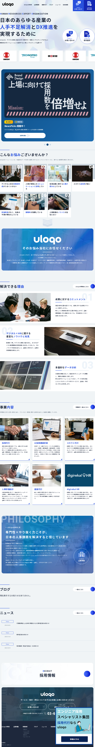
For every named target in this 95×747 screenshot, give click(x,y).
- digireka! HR (26, 736)
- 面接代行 (25, 734)
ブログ (51, 5)
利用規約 (3, 742)
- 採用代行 (25, 729)
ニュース (58, 5)
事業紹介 (44, 5)
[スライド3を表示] (50, 144)
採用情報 (65, 5)
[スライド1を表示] (45, 145)
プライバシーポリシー (6, 744)
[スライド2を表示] (47, 144)
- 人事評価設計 (26, 733)
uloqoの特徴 (28, 5)
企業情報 (36, 5)
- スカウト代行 (26, 731)
